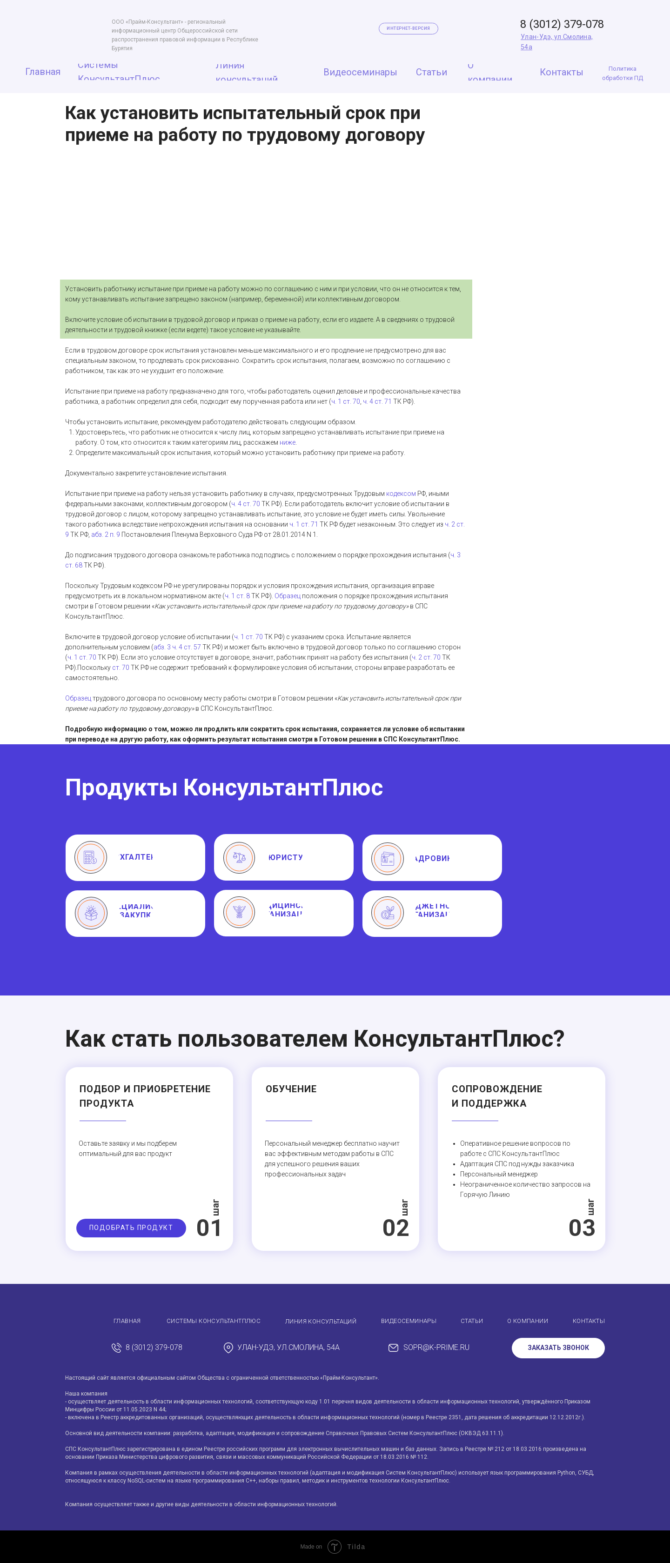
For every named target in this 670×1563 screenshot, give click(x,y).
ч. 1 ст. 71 (303, 524)
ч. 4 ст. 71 (377, 401)
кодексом (401, 493)
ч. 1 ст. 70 (345, 401)
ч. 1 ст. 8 (237, 596)
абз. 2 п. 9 (105, 534)
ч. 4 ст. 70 (245, 504)
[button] (131, 1228)
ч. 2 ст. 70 (426, 657)
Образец (288, 596)
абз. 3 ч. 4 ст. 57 (177, 647)
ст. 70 (120, 667)
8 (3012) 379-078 (562, 24)
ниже (287, 442)
